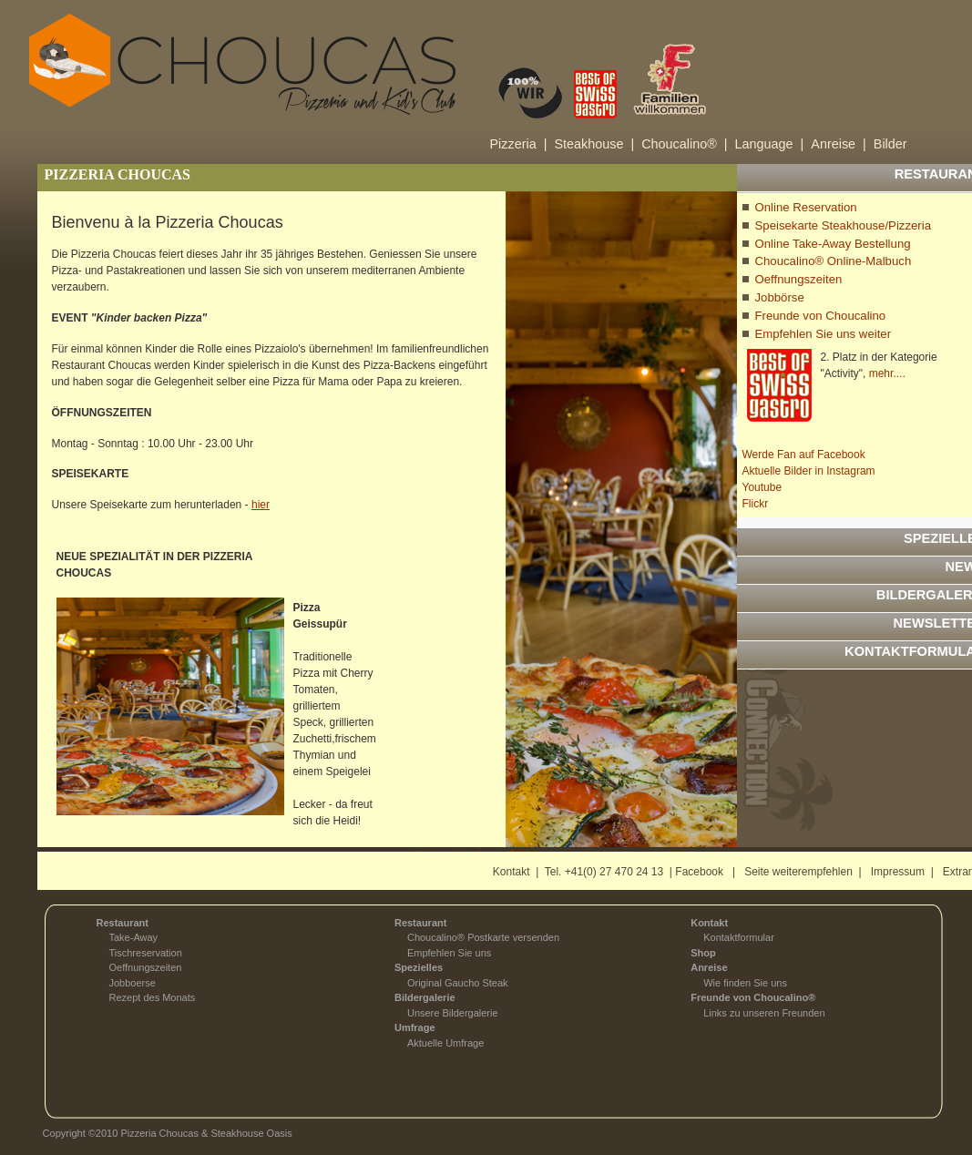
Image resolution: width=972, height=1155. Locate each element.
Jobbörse (779, 297)
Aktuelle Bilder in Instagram (808, 471)
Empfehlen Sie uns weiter (823, 334)
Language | (769, 144)
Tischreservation (145, 952)
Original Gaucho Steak (457, 982)
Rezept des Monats (152, 997)
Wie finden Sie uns (745, 982)
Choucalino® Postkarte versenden (483, 937)
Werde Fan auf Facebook (803, 454)
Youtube (762, 487)
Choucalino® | (684, 144)
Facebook (699, 871)
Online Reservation (806, 207)
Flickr (755, 503)
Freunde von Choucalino (820, 315)
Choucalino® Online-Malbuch (833, 261)
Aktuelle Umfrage (445, 1042)
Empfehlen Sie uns (449, 952)
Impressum (898, 871)
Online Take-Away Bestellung (833, 243)
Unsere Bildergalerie (452, 1012)
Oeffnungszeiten (799, 279)
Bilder (890, 144)
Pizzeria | (518, 144)
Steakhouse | (594, 144)
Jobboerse (132, 982)
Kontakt (511, 871)
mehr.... (887, 373)
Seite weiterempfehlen (798, 871)
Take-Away (134, 937)
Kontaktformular (738, 937)
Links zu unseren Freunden (763, 1012)
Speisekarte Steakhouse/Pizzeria (843, 225)
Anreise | (838, 144)
